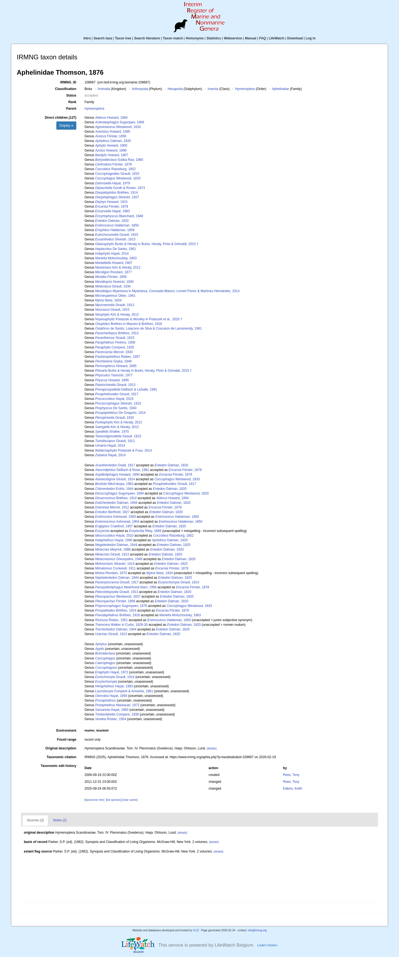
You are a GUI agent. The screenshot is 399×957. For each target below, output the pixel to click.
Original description (60, 748)
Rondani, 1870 (111, 573)
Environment (66, 730)
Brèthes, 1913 (117, 333)
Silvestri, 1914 (115, 564)
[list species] (113, 799)
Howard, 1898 (111, 150)
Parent (71, 108)
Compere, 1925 (114, 347)
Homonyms (194, 38)
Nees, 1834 (108, 300)
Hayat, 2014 (112, 253)
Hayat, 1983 (112, 211)
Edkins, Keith (292, 788)
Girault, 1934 (113, 286)
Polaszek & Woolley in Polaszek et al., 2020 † (138, 319)
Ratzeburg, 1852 (115, 169)
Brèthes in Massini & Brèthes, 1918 (128, 324)
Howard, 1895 (112, 131)
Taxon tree (123, 38)
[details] (211, 748)
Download (295, 38)
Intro (87, 38)
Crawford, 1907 (114, 526)
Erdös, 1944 (114, 489)
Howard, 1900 (111, 145)
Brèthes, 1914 (116, 192)
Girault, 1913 (114, 305)
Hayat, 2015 (114, 399)
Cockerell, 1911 (115, 568)
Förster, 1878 (113, 164)
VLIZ (196, 930)
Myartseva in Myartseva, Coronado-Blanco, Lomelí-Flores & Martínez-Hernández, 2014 (167, 291)
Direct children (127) (60, 118)
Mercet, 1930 (114, 352)
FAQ (262, 38)
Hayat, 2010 (114, 535)
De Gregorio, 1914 (120, 413)
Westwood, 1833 (118, 127)
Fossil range (66, 739)
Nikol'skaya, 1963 (114, 484)
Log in (311, 38)
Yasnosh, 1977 (114, 375)
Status (71, 95)
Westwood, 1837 (118, 596)
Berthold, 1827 (112, 512)
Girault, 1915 (117, 174)
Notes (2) (59, 820)
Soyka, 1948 (113, 361)
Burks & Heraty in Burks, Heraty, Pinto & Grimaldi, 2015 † (147, 244)
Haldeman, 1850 (117, 225)
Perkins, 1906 (115, 342)
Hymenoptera (245, 89)
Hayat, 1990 (113, 540)
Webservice (233, 38)
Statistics (213, 38)
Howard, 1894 (111, 118)
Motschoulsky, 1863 (116, 258)
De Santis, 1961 (115, 249)
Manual (250, 38)
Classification (65, 89)
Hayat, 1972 (111, 672)
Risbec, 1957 (117, 357)
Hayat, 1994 (111, 696)
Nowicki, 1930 (114, 282)
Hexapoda (175, 89)
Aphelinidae (280, 89)
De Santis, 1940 (115, 408)
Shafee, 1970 (112, 432)
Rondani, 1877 (113, 272)
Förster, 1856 (110, 136)
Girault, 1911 (115, 441)
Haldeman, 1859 (115, 230)
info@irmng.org (257, 930)
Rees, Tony (291, 775)
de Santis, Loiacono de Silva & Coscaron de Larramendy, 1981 (148, 328)
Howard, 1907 (111, 155)
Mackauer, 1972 (117, 705)
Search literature (147, 38)
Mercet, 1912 (112, 507)
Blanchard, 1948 (119, 216)
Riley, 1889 (145, 531)
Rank (72, 102)
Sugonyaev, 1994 (119, 493)
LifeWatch (276, 38)
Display (66, 125)
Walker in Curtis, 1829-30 (121, 625)
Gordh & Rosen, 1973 (120, 188)
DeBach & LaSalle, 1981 (126, 389)
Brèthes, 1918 (117, 615)
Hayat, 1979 (112, 183)
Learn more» (267, 945)
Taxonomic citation (61, 757)
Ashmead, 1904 (115, 517)
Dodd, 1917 (115, 465)
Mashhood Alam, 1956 (126, 587)
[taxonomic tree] (94, 799)
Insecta (213, 89)
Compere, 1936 (117, 714)
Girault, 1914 (115, 479)
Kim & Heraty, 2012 (118, 267)
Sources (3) (35, 820)
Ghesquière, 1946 (118, 559)
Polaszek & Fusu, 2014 (123, 450)
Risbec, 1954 (110, 719)
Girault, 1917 (116, 394)
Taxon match (173, 38)
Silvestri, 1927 (117, 197)
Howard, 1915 (111, 202)
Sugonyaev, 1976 (121, 606)
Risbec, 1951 (111, 620)
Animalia (104, 89)
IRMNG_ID (68, 82)
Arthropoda (140, 89)
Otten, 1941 (115, 296)
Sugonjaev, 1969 (119, 122)
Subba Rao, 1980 (119, 160)
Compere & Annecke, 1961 (124, 691)
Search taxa (103, 38)
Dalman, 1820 (113, 141)
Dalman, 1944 (116, 503)
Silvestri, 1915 (115, 239)
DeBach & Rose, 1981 (122, 470)
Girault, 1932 (114, 418)
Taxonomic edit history (58, 766)
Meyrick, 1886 (113, 549)
